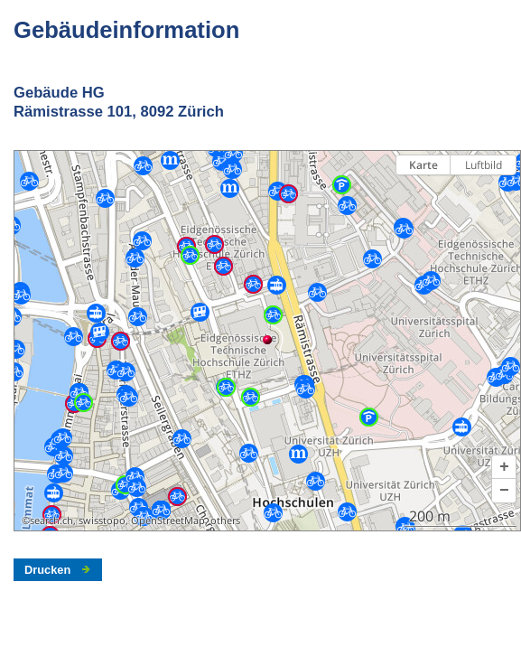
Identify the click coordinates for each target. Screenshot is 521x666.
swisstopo (102, 520)
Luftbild (483, 165)
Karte (423, 165)
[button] (504, 467)
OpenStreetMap (168, 520)
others (225, 520)
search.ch (51, 520)
